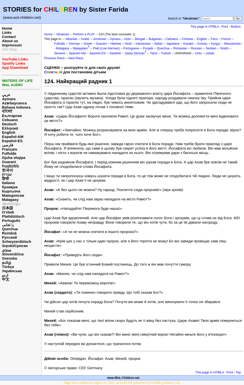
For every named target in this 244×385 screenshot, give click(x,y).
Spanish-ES (97, 53)
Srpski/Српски (15, 246)
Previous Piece (54, 58)
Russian (196, 48)
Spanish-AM (77, 53)
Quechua (10, 229)
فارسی (7, 145)
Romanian (180, 48)
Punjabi (148, 48)
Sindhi (224, 48)
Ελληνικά (10, 128)
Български (12, 116)
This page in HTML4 (204, 26)
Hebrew (115, 43)
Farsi (214, 39)
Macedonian (232, 43)
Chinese (187, 39)
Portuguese (131, 48)
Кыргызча (11, 191)
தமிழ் (6, 262)
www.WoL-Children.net (123, 378)
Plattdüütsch (13, 216)
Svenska (9, 258)
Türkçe (8, 267)
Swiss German (135, 53)
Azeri (127, 39)
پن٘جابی (8, 225)
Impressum (12, 45)
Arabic (85, 39)
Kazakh (188, 43)
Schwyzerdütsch (16, 241)
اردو (5, 275)
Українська (12, 271)
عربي (6, 95)
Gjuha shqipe (13, 157)
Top (238, 372)
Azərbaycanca (14, 103)
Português (11, 220)
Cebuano (10, 120)
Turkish (166, 53)
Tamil (153, 53)
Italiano (8, 183)
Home (7, 28)
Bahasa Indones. (16, 107)
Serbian (211, 48)
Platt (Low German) (106, 48)
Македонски (13, 195)
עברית (7, 174)
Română (9, 233)
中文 (5, 279)
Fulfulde (9, 153)
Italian (158, 43)
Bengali (140, 39)
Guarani (9, 162)
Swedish (115, 53)
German (74, 43)
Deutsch (9, 124)
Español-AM (12, 137)
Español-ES (12, 141)
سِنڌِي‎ (6, 250)
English (8, 132)
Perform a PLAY (84, 34)
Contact (9, 37)
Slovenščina (13, 254)
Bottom (236, 26)
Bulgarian (155, 39)
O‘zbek (8, 212)
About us (10, 41)
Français (9, 149)
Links (7, 32)
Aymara (8, 99)
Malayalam (80, 48)
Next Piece (75, 58)
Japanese (173, 43)
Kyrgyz (215, 43)
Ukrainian (62, 34)
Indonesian (143, 43)
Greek (88, 43)
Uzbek (209, 53)
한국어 (7, 170)
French (226, 39)
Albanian (71, 39)
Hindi (128, 43)
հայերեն (10, 166)
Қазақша (10, 187)
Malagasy (10, 199)
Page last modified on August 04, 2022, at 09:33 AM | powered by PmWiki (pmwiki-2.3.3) (122, 383)
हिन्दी (5, 178)
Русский (9, 237)
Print (225, 26)
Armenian (99, 39)
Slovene (59, 53)
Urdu (198, 53)
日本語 (7, 208)
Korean (202, 43)
